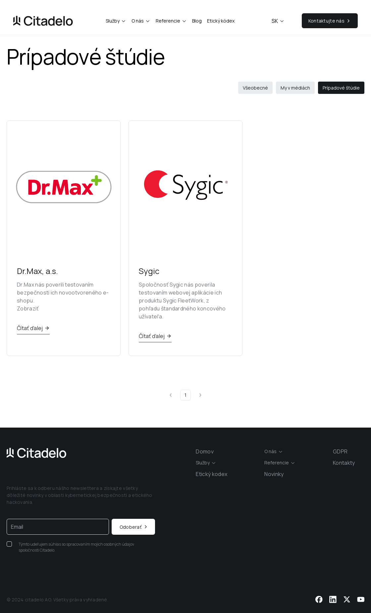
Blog (197, 21)
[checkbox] (9, 544)
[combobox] (273, 451)
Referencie (168, 21)
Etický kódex (221, 21)
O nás (138, 21)
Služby (113, 21)
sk (278, 21)
